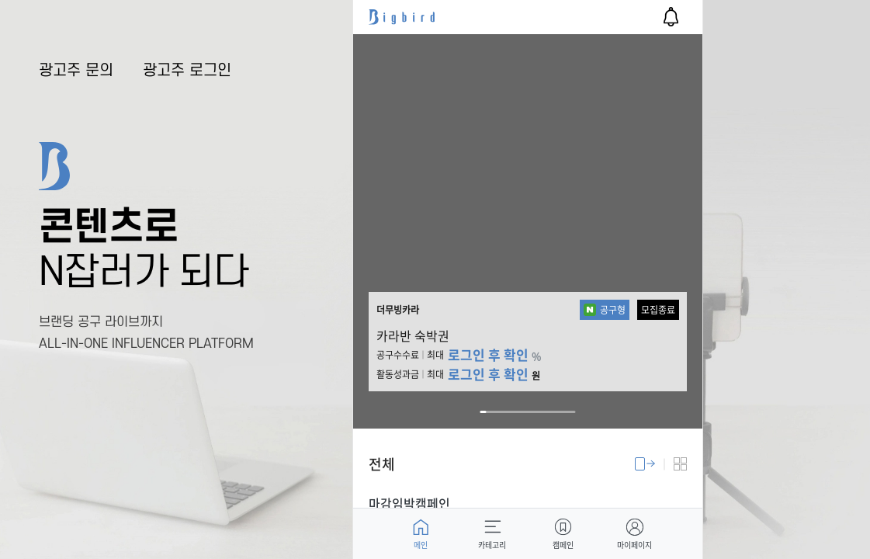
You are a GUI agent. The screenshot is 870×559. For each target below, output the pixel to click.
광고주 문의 (76, 70)
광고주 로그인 (187, 70)
